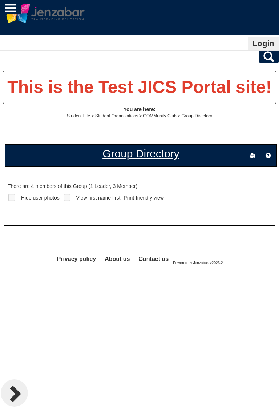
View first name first (98, 198)
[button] (268, 155)
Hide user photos (40, 198)
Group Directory (196, 115)
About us (117, 259)
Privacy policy (76, 259)
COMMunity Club (159, 115)
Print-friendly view (143, 198)
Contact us (153, 259)
